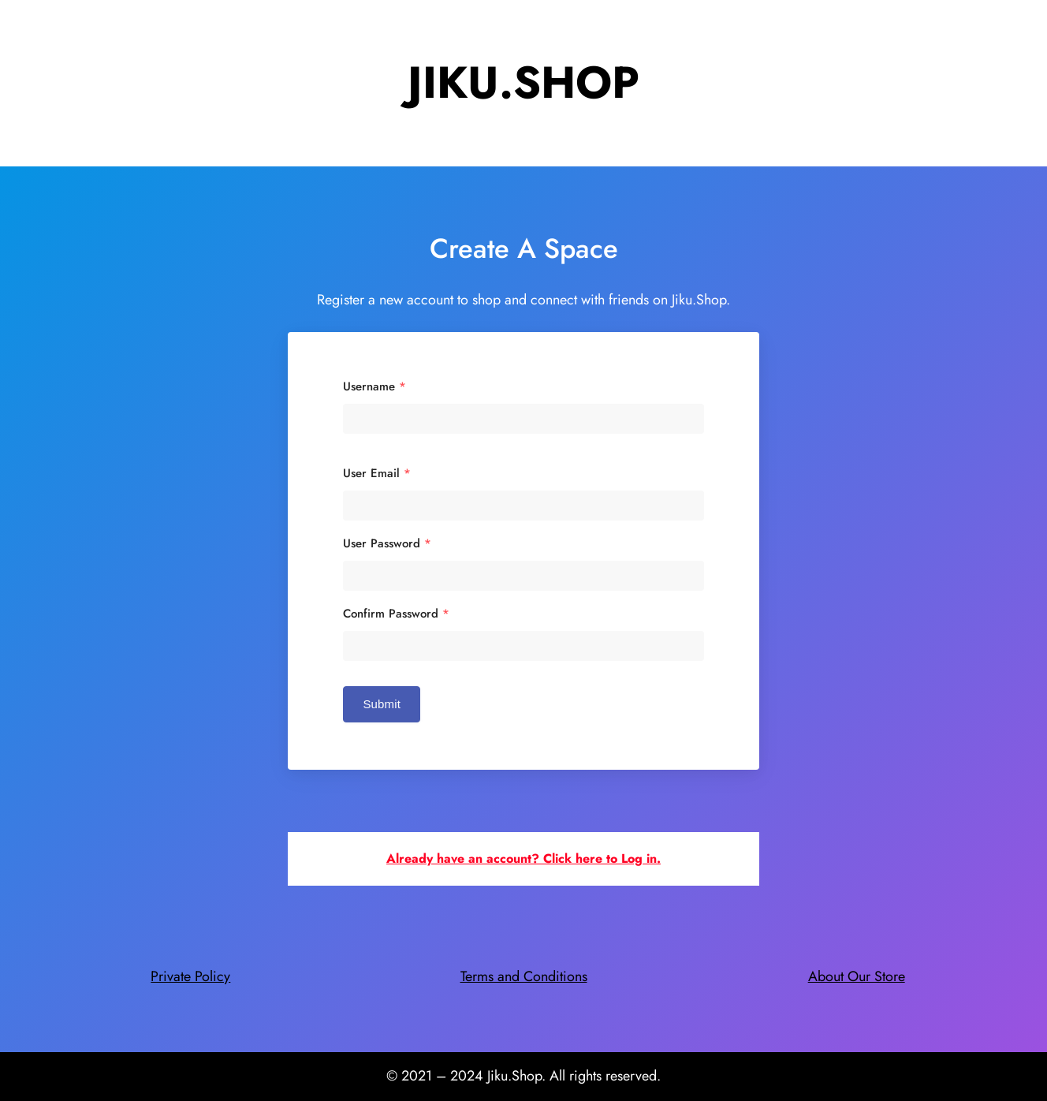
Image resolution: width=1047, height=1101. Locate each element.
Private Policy (190, 976)
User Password (387, 543)
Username (374, 386)
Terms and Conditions (523, 976)
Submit (382, 704)
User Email (377, 473)
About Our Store (856, 976)
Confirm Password (396, 613)
